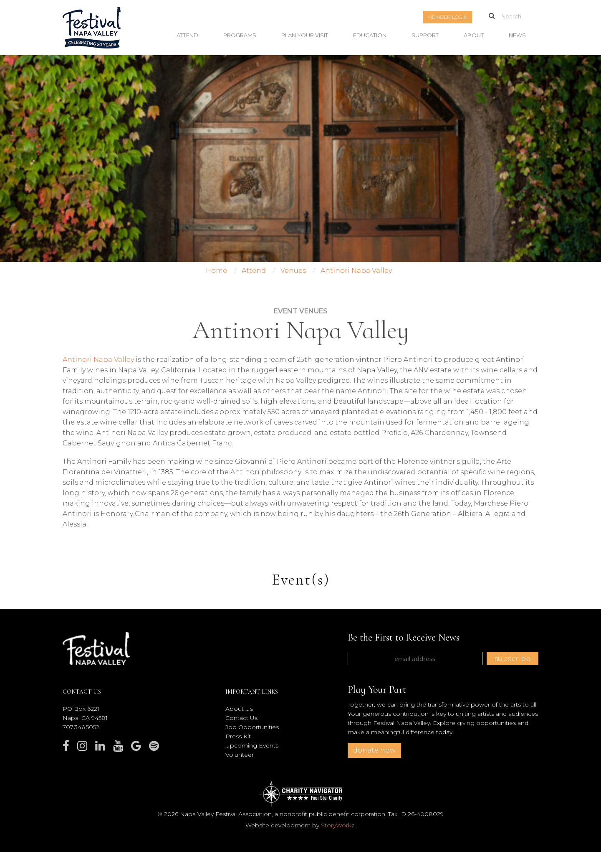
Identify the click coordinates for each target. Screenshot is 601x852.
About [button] (474, 35)
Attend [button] (187, 35)
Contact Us (241, 718)
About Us (239, 708)
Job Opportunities (252, 727)
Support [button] (425, 35)
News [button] (517, 35)
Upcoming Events (251, 745)
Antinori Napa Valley (98, 360)
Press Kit (238, 736)
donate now (374, 750)
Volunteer (239, 754)
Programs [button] (239, 35)
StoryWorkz (337, 825)
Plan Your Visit (304, 35)
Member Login (447, 17)
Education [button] (369, 35)
